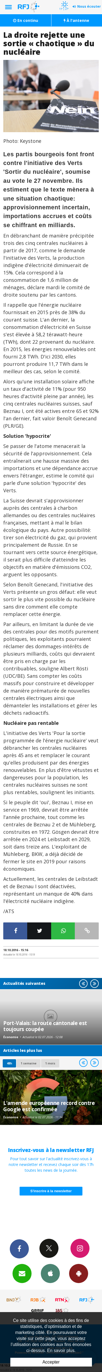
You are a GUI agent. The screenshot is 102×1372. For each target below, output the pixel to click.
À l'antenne (76, 20)
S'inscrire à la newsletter (51, 1191)
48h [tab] (9, 1063)
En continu (25, 20)
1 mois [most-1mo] (50, 1063)
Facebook (19, 1248)
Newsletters (22, 1273)
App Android (78, 1273)
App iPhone (50, 1273)
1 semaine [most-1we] (28, 1063)
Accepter (51, 1362)
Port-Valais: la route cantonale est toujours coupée (45, 1026)
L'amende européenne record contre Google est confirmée (49, 1105)
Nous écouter (89, 6)
